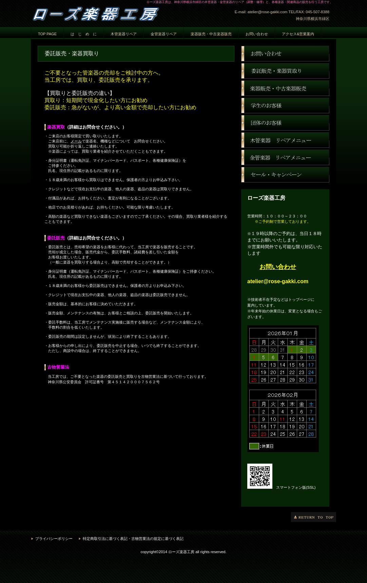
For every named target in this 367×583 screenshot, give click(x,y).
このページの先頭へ (313, 517)
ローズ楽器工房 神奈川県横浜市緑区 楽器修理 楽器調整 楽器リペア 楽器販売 (99, 12)
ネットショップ (285, 88)
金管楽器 (285, 157)
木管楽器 (285, 140)
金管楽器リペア (164, 34)
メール (76, 141)
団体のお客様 (285, 123)
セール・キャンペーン (285, 174)
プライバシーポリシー (54, 539)
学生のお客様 (285, 105)
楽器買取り (285, 71)
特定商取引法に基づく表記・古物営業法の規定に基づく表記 (133, 539)
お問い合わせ (285, 53)
